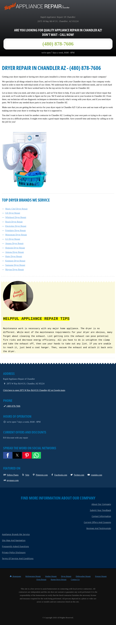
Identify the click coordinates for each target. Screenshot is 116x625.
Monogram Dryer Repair (16, 234)
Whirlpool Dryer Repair (15, 217)
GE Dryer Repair (12, 213)
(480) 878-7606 (11, 406)
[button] (7, 455)
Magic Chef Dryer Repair (16, 209)
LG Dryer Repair (12, 239)
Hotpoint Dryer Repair (15, 248)
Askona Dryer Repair (14, 252)
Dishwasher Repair (83, 576)
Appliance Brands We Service (16, 534)
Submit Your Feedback (100, 510)
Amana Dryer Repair (14, 243)
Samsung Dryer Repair (15, 265)
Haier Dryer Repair (13, 256)
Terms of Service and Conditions (17, 558)
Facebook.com (59, 474)
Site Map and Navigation (13, 540)
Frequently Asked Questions (15, 546)
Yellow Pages (11, 474)
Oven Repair (41, 579)
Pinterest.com (40, 474)
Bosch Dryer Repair (14, 221)
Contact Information (101, 516)
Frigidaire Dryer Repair (15, 230)
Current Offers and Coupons (97, 522)
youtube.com (94, 474)
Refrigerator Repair (33, 576)
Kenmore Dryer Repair (15, 261)
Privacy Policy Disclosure (14, 552)
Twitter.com (77, 474)
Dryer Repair (66, 576)
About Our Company (101, 504)
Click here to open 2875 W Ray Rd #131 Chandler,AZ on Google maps (34, 390)
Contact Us (75, 579)
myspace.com (11, 480)
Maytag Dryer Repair (14, 269)
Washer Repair (51, 576)
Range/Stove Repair (58, 579)
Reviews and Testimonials (98, 528)
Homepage (15, 576)
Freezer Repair (101, 576)
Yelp (25, 474)
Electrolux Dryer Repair (15, 226)
